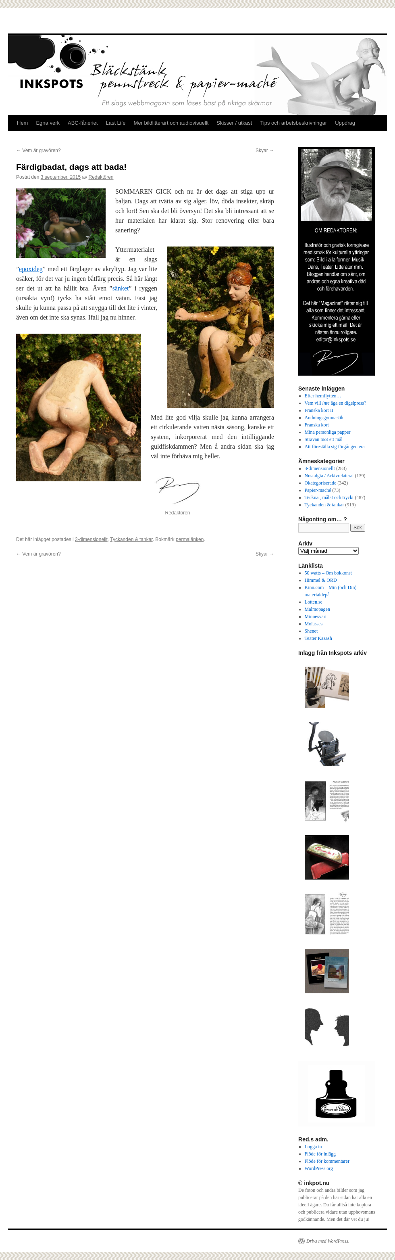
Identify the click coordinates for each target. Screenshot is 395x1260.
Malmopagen (317, 609)
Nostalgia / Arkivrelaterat (329, 476)
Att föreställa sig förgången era (335, 446)
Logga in (313, 1146)
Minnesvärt (316, 616)
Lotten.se (313, 602)
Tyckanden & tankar (131, 539)
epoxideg (31, 268)
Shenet (311, 631)
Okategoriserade (321, 483)
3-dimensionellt (91, 539)
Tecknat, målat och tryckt (329, 497)
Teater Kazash (318, 638)
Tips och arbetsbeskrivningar (293, 123)
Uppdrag (345, 123)
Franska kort (317, 425)
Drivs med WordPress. (327, 1241)
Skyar (265, 150)
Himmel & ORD (321, 580)
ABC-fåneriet (83, 123)
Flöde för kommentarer (327, 1161)
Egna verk (48, 123)
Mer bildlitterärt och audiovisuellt (171, 123)
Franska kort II (319, 410)
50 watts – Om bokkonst (328, 573)
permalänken (190, 539)
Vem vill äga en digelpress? (335, 403)
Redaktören (101, 177)
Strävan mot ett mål (324, 439)
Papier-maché (318, 490)
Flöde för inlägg (320, 1154)
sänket (120, 288)
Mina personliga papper (328, 432)
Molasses (314, 624)
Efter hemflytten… (323, 396)
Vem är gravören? (38, 150)
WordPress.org (319, 1168)
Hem (22, 123)
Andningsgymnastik (324, 417)
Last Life (115, 123)
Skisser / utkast (234, 123)
